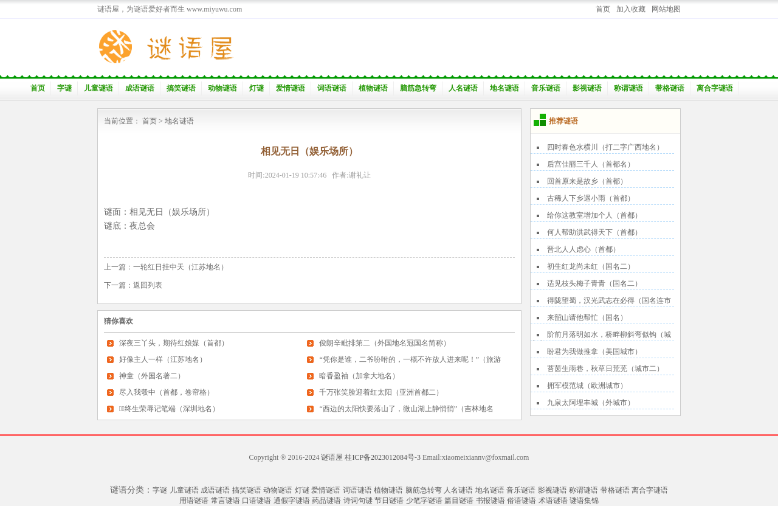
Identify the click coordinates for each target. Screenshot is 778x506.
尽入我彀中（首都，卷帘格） (166, 392)
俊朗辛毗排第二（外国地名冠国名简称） (384, 343)
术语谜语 (553, 500)
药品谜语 (326, 500)
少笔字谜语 (424, 500)
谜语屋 (332, 457)
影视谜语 (587, 88)
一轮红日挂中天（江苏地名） (180, 267)
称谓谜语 (628, 88)
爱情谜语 (290, 88)
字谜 (64, 88)
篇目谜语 (458, 500)
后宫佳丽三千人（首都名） (591, 164)
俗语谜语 (521, 500)
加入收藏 (630, 9)
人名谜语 (463, 88)
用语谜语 (193, 500)
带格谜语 (669, 88)
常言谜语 (225, 500)
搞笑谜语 (181, 88)
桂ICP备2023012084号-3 (383, 457)
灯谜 (256, 88)
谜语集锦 (584, 500)
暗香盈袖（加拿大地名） (359, 376)
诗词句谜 (358, 500)
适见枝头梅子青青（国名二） (594, 283)
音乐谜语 (545, 88)
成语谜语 (139, 88)
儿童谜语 (98, 88)
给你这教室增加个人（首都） (594, 215)
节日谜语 (389, 500)
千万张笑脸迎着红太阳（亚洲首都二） (381, 392)
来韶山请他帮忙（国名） (587, 317)
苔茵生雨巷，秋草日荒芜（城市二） (605, 368)
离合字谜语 (715, 88)
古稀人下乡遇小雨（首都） (591, 198)
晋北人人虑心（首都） (583, 249)
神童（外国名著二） (152, 376)
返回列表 (147, 285)
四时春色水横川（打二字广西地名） (605, 147)
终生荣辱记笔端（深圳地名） (169, 408)
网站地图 (666, 9)
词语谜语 (331, 88)
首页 (603, 9)
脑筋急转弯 (418, 88)
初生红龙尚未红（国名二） (591, 266)
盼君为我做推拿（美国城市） (594, 351)
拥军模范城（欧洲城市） (587, 385)
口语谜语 (256, 500)
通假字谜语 (292, 500)
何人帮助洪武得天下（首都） (594, 232)
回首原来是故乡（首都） (587, 181)
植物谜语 (373, 88)
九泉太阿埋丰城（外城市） (591, 402)
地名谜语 (504, 88)
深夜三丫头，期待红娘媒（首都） (174, 343)
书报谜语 (490, 500)
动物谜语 (222, 88)
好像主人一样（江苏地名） (163, 359)
